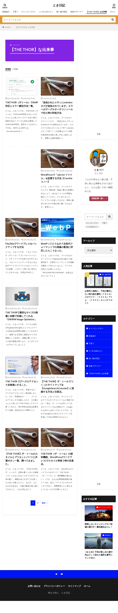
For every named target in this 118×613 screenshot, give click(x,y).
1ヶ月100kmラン (52, 11)
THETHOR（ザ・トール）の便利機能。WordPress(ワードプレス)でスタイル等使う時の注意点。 (57, 470)
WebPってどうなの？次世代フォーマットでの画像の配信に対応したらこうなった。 (57, 252)
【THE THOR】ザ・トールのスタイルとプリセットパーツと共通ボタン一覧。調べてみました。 (21, 470)
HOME (8, 27)
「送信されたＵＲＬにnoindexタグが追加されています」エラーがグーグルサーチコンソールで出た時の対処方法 (57, 109)
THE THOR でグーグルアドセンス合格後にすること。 (21, 393)
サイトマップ (74, 598)
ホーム (87, 598)
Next (44, 514)
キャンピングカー (32, 11)
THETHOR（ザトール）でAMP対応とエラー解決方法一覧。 (21, 106)
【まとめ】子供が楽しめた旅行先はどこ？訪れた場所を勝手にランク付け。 (98, 566)
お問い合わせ (34, 598)
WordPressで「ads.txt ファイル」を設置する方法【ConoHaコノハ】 (56, 183)
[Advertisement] (99, 86)
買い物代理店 (69, 11)
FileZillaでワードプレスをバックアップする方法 (20, 250)
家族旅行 (6, 11)
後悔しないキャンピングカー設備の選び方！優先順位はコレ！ (98, 534)
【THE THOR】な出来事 (25, 27)
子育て (17, 11)
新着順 (8, 69)
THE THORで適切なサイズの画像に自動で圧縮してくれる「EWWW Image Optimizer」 (21, 324)
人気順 (16, 69)
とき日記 (59, 5)
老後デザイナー (86, 11)
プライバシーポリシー (54, 598)
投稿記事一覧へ (98, 198)
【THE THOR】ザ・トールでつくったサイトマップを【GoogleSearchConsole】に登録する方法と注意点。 (57, 397)
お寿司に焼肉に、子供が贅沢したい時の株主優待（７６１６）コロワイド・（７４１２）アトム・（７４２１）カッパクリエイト (98, 297)
